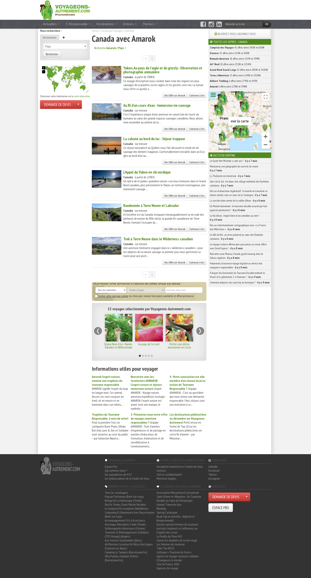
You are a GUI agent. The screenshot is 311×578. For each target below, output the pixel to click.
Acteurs (130, 24)
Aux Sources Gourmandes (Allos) (123, 540)
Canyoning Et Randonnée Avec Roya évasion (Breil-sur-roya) (129, 514)
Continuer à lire (196, 95)
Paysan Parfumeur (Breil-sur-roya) (124, 496)
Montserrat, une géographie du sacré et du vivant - (234, 168)
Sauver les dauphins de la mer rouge (177, 540)
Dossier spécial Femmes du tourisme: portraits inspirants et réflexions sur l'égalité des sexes (178, 528)
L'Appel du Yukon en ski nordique (147, 172)
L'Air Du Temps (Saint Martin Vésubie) (125, 504)
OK (267, 24)
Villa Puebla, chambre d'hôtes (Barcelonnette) (121, 558)
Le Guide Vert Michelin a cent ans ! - (233, 161)
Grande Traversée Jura (169, 504)
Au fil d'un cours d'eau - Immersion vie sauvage (156, 105)
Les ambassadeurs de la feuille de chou (127, 478)
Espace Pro (111, 466)
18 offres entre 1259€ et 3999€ (235, 58)
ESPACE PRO (220, 507)
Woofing (161, 508)
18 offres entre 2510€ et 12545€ (230, 64)
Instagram (214, 478)
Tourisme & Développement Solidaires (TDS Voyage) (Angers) (127, 534)
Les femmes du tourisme (171, 544)
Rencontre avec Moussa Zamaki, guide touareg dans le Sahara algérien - (236, 256)
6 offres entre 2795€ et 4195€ (233, 81)
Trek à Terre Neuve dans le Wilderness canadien (158, 238)
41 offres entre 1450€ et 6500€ (237, 47)
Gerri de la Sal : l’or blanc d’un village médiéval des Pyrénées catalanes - (239, 183)
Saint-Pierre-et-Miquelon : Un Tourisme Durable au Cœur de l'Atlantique (179, 498)
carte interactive (82, 96)
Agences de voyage (167, 568)
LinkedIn (213, 466)
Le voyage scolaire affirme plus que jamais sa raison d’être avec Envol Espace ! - (238, 246)
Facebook (213, 470)
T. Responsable (78, 24)
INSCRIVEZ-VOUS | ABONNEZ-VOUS (237, 34)
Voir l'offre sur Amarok (174, 95)
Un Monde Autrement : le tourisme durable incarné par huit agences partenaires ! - (238, 208)
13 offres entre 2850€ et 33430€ (239, 70)
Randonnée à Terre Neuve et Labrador (151, 205)
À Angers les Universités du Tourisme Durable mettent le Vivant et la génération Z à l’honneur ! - (237, 275)
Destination (49, 37)
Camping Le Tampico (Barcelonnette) (126, 552)
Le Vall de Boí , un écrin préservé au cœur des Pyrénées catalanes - (236, 237)
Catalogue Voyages (112, 31)
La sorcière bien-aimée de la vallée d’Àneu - (237, 200)
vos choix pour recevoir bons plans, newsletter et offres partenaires (144, 296)
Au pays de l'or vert (149, 344)
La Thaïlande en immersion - (230, 176)
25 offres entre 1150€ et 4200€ (229, 53)
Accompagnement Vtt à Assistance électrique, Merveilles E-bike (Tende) (125, 522)
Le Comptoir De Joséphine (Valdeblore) (126, 508)
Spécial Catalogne (167, 512)
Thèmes (149, 24)
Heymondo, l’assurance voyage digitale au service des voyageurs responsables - (236, 265)
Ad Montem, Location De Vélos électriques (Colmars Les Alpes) (129, 546)
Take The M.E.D (165, 548)
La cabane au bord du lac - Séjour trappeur (154, 138)
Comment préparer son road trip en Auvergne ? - (240, 282)
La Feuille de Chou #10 (169, 536)
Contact (161, 470)
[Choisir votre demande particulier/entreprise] (78, 104)
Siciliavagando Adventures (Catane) (125, 528)
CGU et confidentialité (169, 474)
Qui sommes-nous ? (116, 470)
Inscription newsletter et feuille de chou (180, 466)
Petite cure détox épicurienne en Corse (179, 345)
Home (95, 31)
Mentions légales (166, 478)
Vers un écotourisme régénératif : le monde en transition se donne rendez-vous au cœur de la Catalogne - (238, 193)
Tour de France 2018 (168, 564)
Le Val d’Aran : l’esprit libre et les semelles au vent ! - (235, 217)
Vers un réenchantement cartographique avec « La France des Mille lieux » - (238, 227)
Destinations (106, 24)
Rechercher (52, 54)
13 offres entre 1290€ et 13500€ (235, 75)
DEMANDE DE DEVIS (57, 104)
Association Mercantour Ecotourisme (178, 493)
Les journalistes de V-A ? (118, 474)
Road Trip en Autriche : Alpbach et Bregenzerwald (176, 518)
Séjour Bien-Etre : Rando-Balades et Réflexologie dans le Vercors (118, 347)
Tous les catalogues (116, 493)
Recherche (110, 48)
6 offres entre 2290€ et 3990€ (228, 86)
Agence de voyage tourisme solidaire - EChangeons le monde (178, 558)
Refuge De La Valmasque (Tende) (123, 500)
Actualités (51, 24)
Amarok (129, 31)
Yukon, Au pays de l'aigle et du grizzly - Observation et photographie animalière (162, 70)
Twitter (212, 474)
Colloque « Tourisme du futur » (174, 552)
